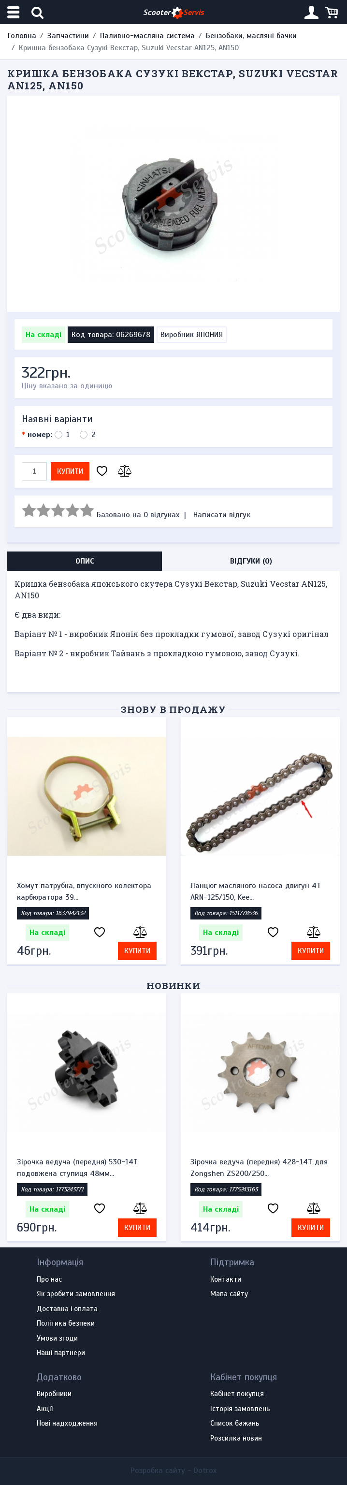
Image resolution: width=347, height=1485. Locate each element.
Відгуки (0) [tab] (251, 561)
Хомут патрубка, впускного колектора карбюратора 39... (84, 891)
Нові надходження (67, 1424)
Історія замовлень (240, 1409)
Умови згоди (57, 1339)
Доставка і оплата (67, 1309)
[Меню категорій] (14, 12)
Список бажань (235, 1424)
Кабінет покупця (237, 1394)
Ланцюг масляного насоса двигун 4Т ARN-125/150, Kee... (255, 891)
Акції (45, 1409)
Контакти (225, 1280)
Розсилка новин (236, 1439)
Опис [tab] (84, 561)
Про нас (49, 1280)
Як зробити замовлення (76, 1294)
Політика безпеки (66, 1324)
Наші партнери (61, 1353)
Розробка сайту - (173, 1470)
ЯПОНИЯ (209, 334)
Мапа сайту (229, 1294)
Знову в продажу (173, 709)
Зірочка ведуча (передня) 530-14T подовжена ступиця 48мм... (77, 1167)
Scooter (173, 13)
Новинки (173, 985)
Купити (70, 471)
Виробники (54, 1394)
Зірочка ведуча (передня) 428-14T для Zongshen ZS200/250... (259, 1167)
